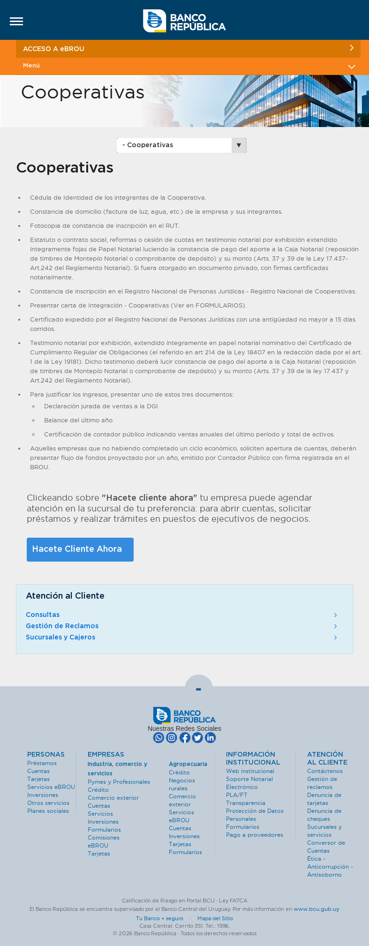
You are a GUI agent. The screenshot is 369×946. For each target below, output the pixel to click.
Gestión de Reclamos (182, 626)
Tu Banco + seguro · (166, 918)
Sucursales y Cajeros (182, 637)
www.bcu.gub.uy (316, 909)
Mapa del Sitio (215, 918)
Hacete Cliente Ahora (77, 549)
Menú (188, 66)
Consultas (182, 615)
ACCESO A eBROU (188, 49)
